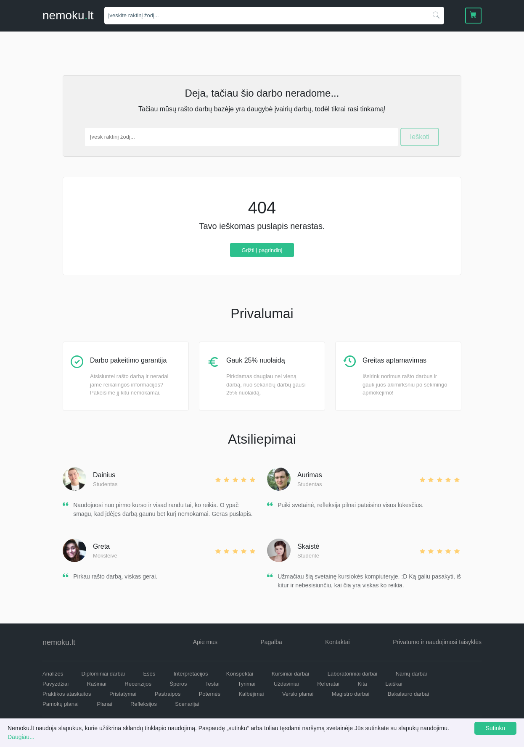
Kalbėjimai (251, 694)
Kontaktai (337, 642)
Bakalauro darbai (408, 694)
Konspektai (239, 674)
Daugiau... (21, 737)
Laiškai (393, 684)
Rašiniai (96, 684)
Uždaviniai (286, 684)
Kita (362, 684)
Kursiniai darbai (291, 674)
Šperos (178, 684)
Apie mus (205, 642)
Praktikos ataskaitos (66, 694)
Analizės (52, 674)
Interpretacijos (191, 674)
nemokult (67, 15)
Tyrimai (246, 684)
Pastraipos (167, 694)
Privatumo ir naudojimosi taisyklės (437, 642)
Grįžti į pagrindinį (262, 250)
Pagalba (271, 642)
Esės (149, 674)
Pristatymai (122, 694)
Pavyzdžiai (55, 684)
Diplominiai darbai (103, 674)
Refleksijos (143, 704)
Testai (212, 684)
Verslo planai (297, 694)
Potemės (209, 694)
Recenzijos (137, 684)
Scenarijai (187, 704)
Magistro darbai (351, 694)
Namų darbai (411, 674)
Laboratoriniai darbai (353, 674)
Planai (104, 704)
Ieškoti (419, 136)
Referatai (328, 684)
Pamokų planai (60, 704)
